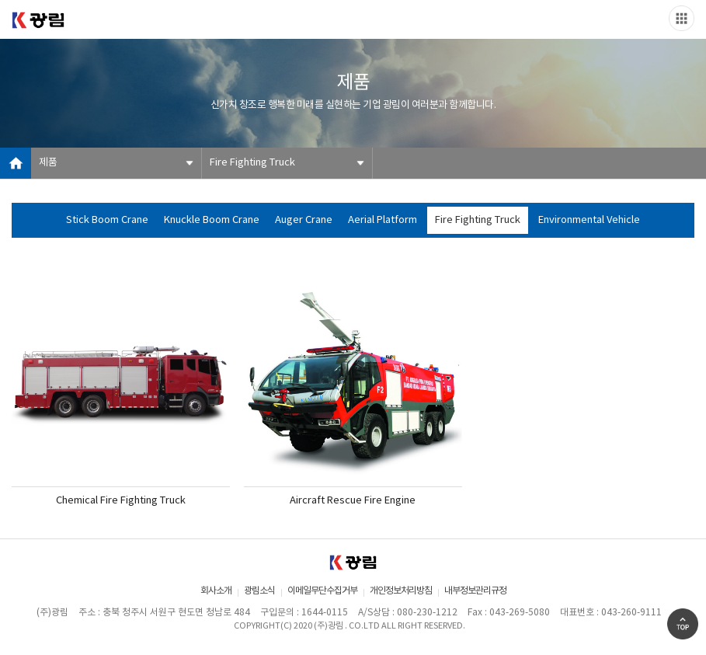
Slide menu (681, 18)
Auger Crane (303, 220)
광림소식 (259, 591)
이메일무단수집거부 (322, 591)
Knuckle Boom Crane (211, 220)
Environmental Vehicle (589, 220)
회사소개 (215, 591)
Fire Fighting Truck (252, 163)
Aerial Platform (382, 220)
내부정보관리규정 (475, 591)
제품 (48, 163)
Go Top (682, 623)
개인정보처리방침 (401, 591)
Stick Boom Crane (107, 220)
